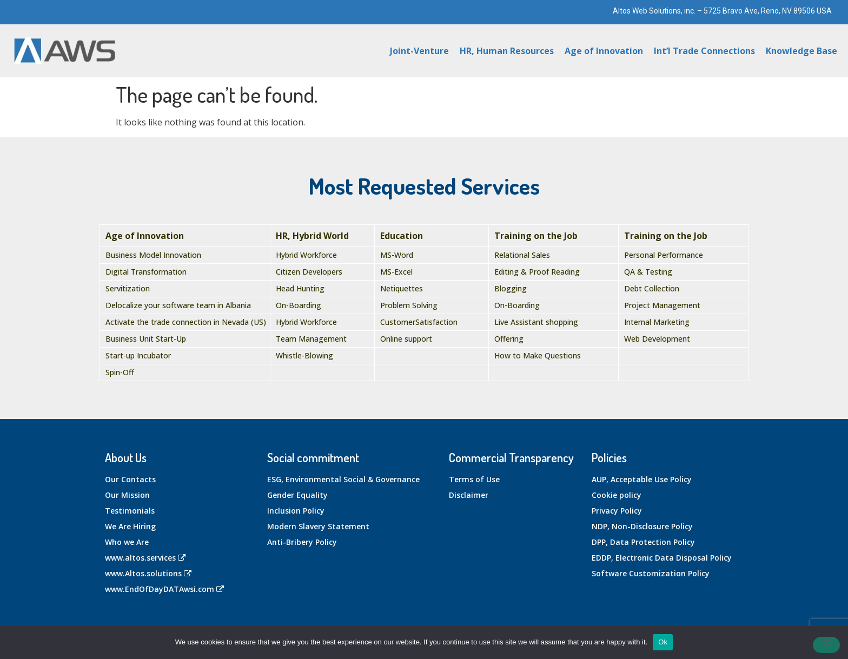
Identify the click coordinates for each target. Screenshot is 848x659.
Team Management (311, 339)
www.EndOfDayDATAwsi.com (164, 589)
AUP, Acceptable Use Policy (642, 479)
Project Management (662, 305)
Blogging (510, 288)
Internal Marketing (657, 322)
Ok (662, 642)
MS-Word (396, 255)
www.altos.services (145, 558)
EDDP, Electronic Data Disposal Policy (662, 558)
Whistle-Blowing (304, 355)
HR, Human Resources (507, 51)
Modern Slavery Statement (318, 526)
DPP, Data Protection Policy (643, 542)
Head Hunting (300, 288)
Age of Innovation (604, 51)
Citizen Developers (309, 272)
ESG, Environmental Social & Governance (343, 479)
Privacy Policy (617, 510)
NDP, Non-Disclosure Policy (642, 526)
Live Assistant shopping (536, 322)
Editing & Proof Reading (537, 272)
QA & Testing (648, 272)
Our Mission (127, 495)
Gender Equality (297, 495)
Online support (406, 339)
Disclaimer (468, 495)
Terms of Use (474, 479)
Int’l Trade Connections (704, 51)
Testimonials (130, 510)
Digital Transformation (146, 272)
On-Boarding (298, 305)
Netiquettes (401, 288)
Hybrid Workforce (306, 255)
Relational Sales (522, 255)
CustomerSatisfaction (419, 322)
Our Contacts (130, 479)
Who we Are (127, 542)
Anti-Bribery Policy (302, 542)
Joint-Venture (419, 51)
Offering (509, 339)
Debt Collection (651, 288)
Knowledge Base (801, 51)
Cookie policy (616, 495)
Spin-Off (119, 372)
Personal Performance (663, 255)
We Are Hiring (130, 526)
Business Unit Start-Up (145, 339)
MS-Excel (396, 272)
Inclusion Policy (295, 510)
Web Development (657, 339)
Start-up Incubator (138, 355)
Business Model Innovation (153, 255)
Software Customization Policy (651, 573)
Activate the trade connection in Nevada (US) (185, 322)
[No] (826, 645)
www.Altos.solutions (148, 573)
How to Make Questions (537, 355)
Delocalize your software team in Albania (178, 305)
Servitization (127, 288)
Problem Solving (409, 305)
